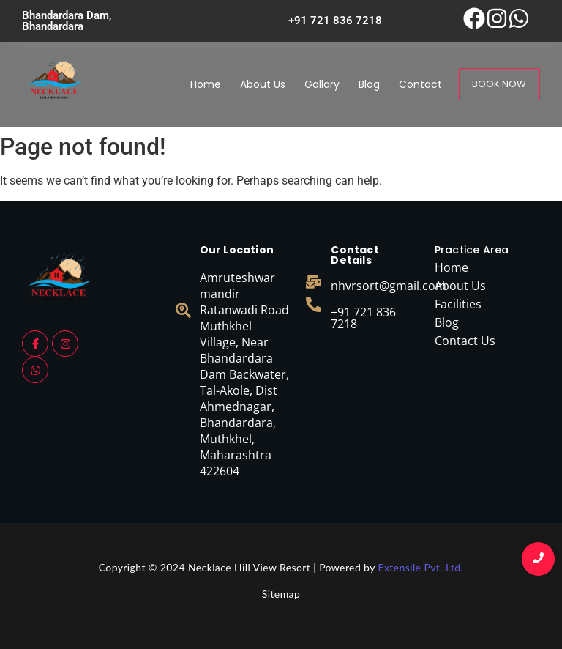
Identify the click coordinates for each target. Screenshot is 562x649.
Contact (420, 84)
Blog (369, 84)
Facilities (458, 304)
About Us (262, 84)
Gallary (322, 84)
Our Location (237, 249)
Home (205, 84)
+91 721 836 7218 (363, 318)
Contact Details (354, 254)
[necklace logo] (54, 81)
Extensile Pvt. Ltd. (420, 567)
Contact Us (465, 341)
